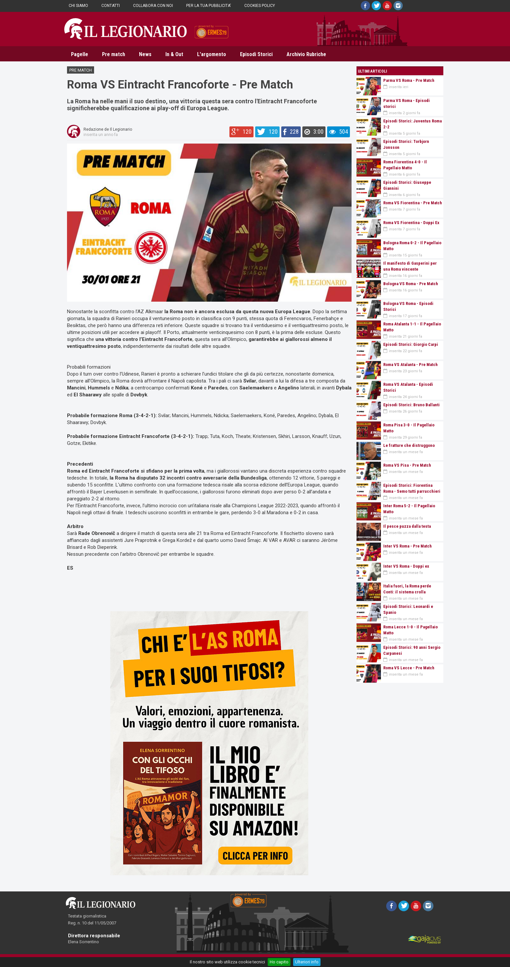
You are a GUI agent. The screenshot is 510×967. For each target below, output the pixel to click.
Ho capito (279, 961)
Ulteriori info (307, 961)
